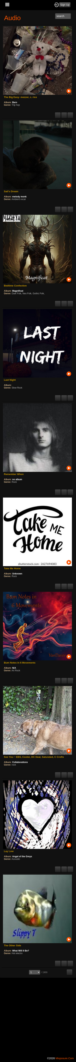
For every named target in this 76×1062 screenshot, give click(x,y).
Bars (14, 102)
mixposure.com (65, 1058)
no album (17, 479)
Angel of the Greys (22, 856)
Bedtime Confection (15, 285)
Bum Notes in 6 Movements (19, 662)
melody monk (19, 196)
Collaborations (20, 762)
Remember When (14, 474)
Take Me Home (12, 568)
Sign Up (64, 4)
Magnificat (17, 291)
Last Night (10, 380)
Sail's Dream (11, 191)
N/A (14, 668)
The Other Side (12, 945)
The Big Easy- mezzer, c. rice (20, 97)
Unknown (17, 573)
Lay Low (9, 851)
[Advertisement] (38, 1016)
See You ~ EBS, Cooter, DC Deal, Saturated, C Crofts (34, 757)
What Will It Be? (20, 950)
